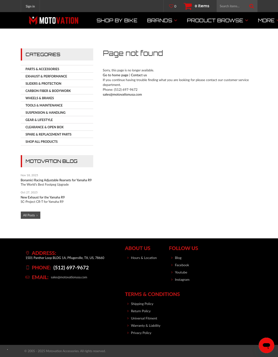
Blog (178, 258)
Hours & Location (144, 258)
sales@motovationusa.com (122, 94)
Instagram (182, 279)
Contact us (139, 75)
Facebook (182, 265)
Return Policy (141, 311)
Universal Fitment (144, 318)
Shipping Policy (142, 304)
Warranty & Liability (145, 325)
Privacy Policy (141, 333)
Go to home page (115, 75)
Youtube (181, 272)
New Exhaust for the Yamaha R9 (43, 197)
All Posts (29, 215)
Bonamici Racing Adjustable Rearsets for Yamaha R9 (56, 180)
